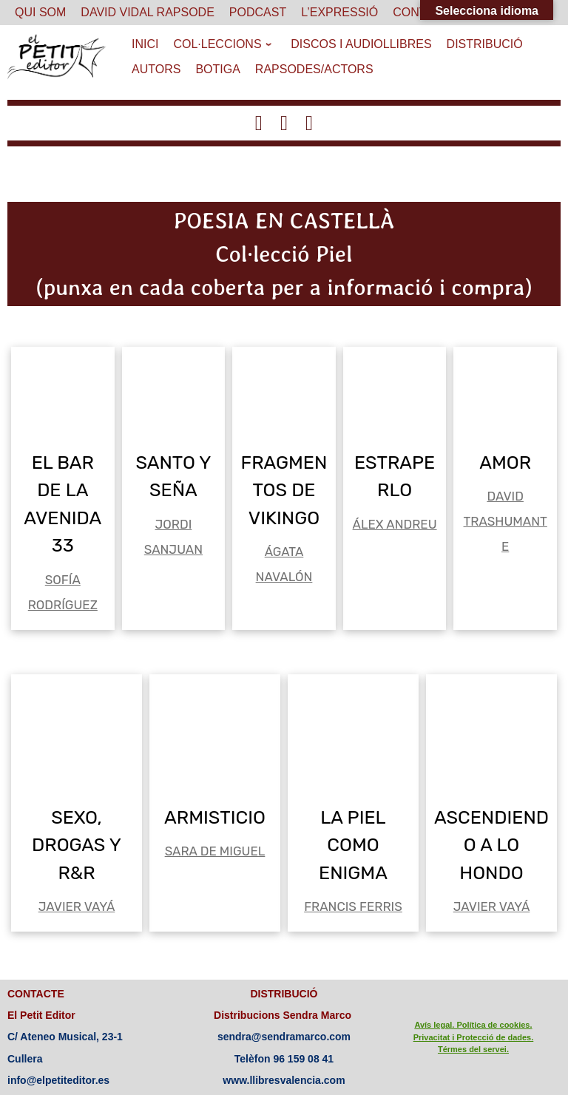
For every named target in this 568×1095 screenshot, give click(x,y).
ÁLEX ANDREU (395, 524)
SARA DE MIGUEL (215, 851)
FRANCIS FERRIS (353, 906)
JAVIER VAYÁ (76, 906)
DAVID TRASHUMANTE (505, 521)
